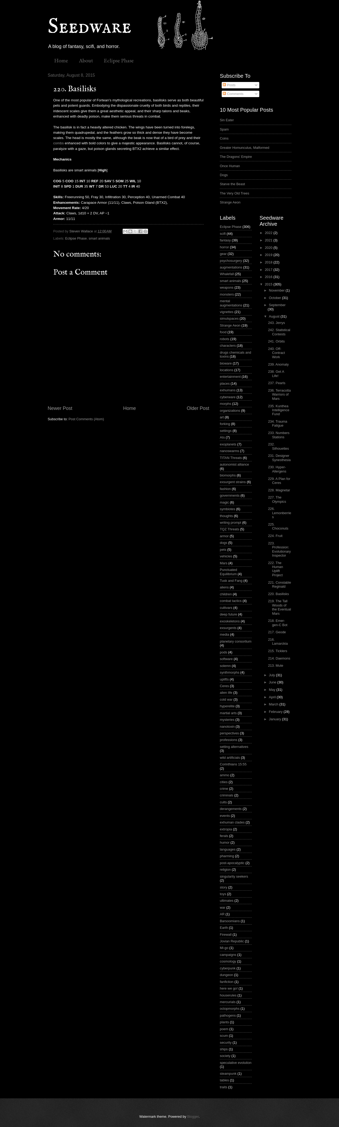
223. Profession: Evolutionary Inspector (279, 549)
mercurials (227, 1002)
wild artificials (230, 758)
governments (229, 495)
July (272, 675)
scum (224, 1036)
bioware (226, 363)
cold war (226, 699)
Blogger (193, 1117)
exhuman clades (232, 822)
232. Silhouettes (278, 446)
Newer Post (60, 408)
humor (225, 842)
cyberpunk (227, 968)
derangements (231, 809)
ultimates (227, 901)
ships (224, 1049)
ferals (224, 836)
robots (224, 339)
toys (223, 894)
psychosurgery (231, 261)
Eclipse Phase (119, 61)
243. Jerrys (276, 323)
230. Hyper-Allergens (277, 469)
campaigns (228, 955)
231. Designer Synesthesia (279, 458)
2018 (269, 262)
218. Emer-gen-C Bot (277, 623)
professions (228, 740)
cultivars (226, 608)
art (222, 417)
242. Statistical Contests (279, 332)
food (223, 332)
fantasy (225, 240)
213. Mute (275, 665)
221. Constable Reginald (279, 584)
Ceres (224, 686)
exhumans (227, 390)
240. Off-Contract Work (276, 353)
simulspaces (229, 318)
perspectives (229, 733)
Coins (224, 138)
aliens (224, 587)
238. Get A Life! (276, 374)
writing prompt (230, 523)
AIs (222, 437)
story (223, 887)
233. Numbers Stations (278, 435)
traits (223, 1087)
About (86, 61)
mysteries (227, 720)
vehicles (226, 556)
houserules (228, 995)
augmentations (231, 267)
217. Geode (277, 632)
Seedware (89, 27)
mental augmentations (231, 303)
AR (222, 914)
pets (223, 550)
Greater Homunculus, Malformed (244, 148)
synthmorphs (229, 672)
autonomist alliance (234, 464)
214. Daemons (279, 658)
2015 (269, 284)
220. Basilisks (278, 594)
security (225, 1042)
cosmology (228, 961)
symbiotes (227, 509)
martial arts (228, 713)
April (272, 697)
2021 (269, 240)
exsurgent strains (233, 482)
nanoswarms (229, 451)
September (277, 305)
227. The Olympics (277, 499)
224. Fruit (275, 536)
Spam (224, 129)
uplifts (224, 679)
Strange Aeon (230, 202)
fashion (225, 489)
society (225, 1056)
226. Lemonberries (279, 513)
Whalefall (227, 274)
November (277, 290)
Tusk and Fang (231, 581)
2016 (269, 277)
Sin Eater (227, 120)
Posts (229, 85)
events (225, 816)
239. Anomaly (278, 364)
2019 (269, 255)
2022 (269, 233)
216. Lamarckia (278, 641)
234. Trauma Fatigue (277, 423)
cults (223, 802)
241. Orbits (276, 341)
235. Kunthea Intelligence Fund (278, 410)
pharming (227, 856)
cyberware (227, 397)
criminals (226, 795)
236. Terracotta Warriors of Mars (279, 394)
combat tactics (231, 601)
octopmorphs (229, 1009)
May (272, 690)
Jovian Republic (232, 941)
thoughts (226, 516)
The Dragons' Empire (236, 157)
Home (61, 61)
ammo (224, 775)
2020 (269, 248)
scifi (223, 234)
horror (224, 247)
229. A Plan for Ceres (279, 481)
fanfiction (227, 982)
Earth (224, 928)
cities (224, 782)
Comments (233, 94)
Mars (224, 563)
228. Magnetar (279, 490)
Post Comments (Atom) (86, 419)
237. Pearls (276, 383)
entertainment (230, 377)
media (224, 634)
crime (224, 789)
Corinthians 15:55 (233, 764)
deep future (228, 614)
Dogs (224, 175)
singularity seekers (234, 876)
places (225, 383)
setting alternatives (234, 747)
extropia (226, 829)
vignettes (227, 312)
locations (226, 370)
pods (223, 652)
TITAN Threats (231, 458)
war (222, 907)
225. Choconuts (278, 526)
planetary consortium (236, 641)
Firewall (225, 935)
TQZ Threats (229, 529)
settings (225, 431)
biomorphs (228, 475)
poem (224, 1029)
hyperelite (227, 706)
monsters (227, 294)
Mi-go (224, 948)
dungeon (226, 975)
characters (228, 346)
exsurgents (228, 628)
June (273, 682)
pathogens (228, 1015)
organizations (230, 411)
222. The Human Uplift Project (275, 569)
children (226, 594)
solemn (225, 666)
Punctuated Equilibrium (228, 572)
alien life (226, 693)
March (274, 704)
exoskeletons (230, 621)
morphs (225, 404)
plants (224, 1022)
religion (225, 870)
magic (224, 502)
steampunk (228, 1074)
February (276, 712)
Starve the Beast (232, 184)
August (274, 316)
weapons (227, 287)
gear (223, 254)
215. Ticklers (277, 651)
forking (225, 424)
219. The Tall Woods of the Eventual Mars (279, 607)
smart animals (99, 238)
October (275, 298)
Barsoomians (230, 921)
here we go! (229, 988)
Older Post (198, 408)
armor (224, 536)
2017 (269, 270)
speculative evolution (236, 1063)
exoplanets (228, 444)
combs (58, 143)
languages (227, 849)
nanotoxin (227, 727)
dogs (223, 543)
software (226, 659)
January (275, 719)
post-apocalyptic (232, 863)
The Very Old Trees (234, 193)
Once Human (230, 166)
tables (224, 1080)
